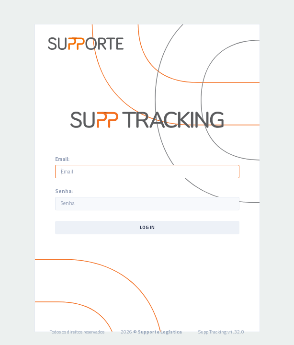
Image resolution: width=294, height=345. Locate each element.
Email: (62, 159)
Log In (147, 227)
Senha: (64, 191)
